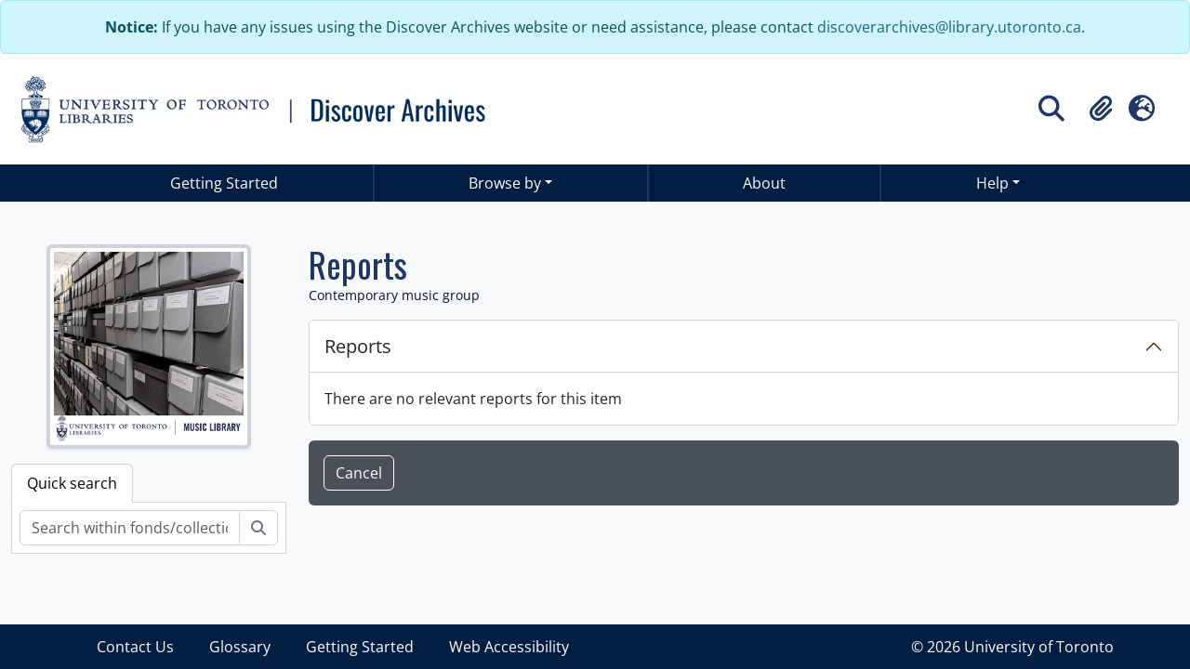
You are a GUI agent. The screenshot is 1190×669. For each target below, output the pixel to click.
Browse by (505, 183)
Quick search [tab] (72, 483)
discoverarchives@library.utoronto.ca (949, 27)
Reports (357, 346)
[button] (1100, 108)
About (764, 183)
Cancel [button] (359, 473)
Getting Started (224, 183)
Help (992, 183)
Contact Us (135, 646)
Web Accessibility (509, 646)
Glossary (240, 646)
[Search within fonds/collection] (130, 527)
